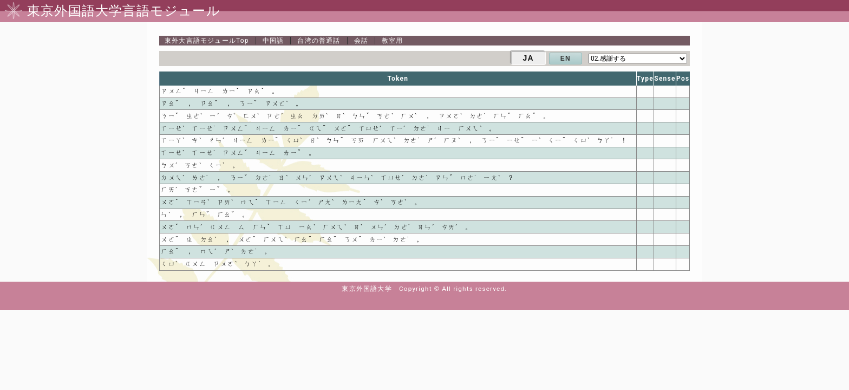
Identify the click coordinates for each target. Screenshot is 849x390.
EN (565, 58)
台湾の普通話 (318, 40)
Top (207, 40)
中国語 (273, 40)
